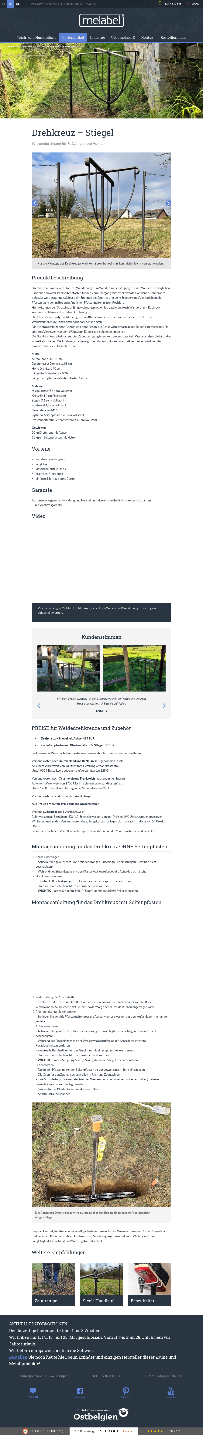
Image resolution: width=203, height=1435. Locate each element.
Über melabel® (123, 37)
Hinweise (127, 1431)
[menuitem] (36, 37)
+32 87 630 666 (172, 3)
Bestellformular (173, 37)
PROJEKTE (90, 4)
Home (11, 46)
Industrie (97, 37)
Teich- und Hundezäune (36, 37)
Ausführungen (73, 4)
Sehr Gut (109, 1431)
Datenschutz (54, 4)
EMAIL (195, 3)
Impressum (37, 4)
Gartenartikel (73, 37)
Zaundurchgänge (48, 46)
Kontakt (148, 37)
